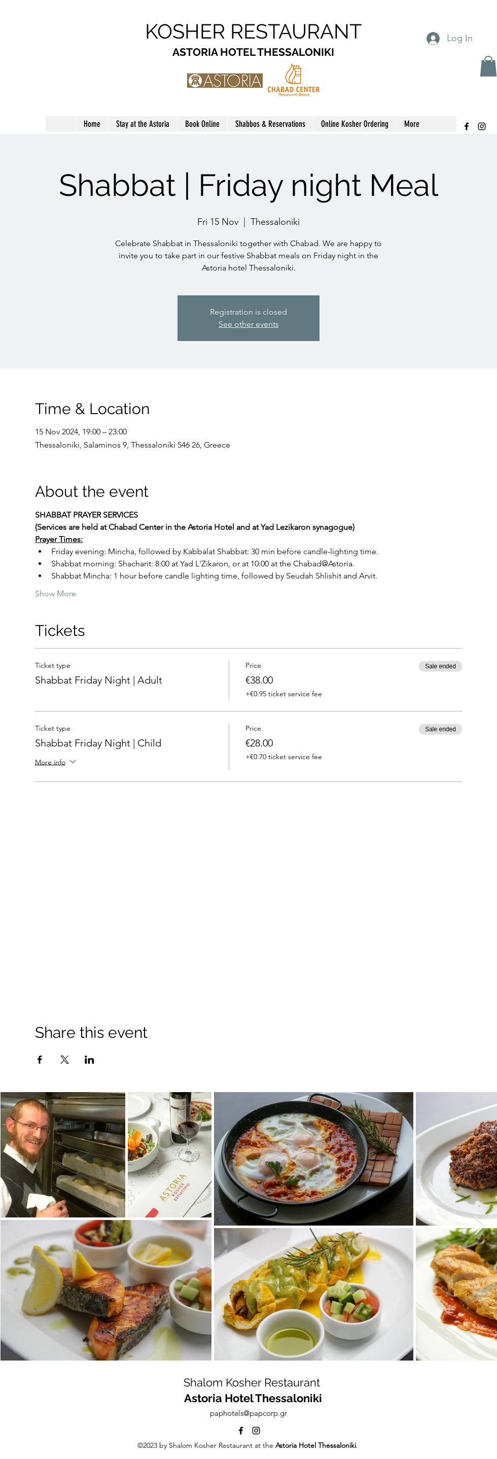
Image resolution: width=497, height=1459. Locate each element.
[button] (488, 66)
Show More (55, 593)
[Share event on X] (64, 1060)
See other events (249, 324)
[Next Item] (479, 1226)
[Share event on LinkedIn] (89, 1060)
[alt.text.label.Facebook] (467, 126)
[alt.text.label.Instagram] (482, 126)
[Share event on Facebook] (40, 1060)
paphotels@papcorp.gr (248, 1413)
